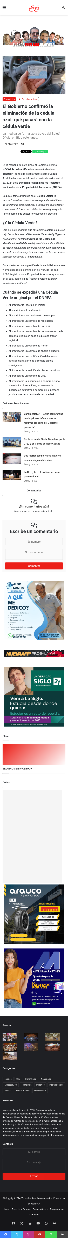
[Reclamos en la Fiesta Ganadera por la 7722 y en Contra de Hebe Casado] (12, 442)
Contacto (8, 1143)
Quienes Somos (40, 1209)
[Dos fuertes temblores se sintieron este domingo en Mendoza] (12, 458)
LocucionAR (34, 1203)
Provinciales (9, 99)
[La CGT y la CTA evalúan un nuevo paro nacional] (12, 475)
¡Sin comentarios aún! (34, 506)
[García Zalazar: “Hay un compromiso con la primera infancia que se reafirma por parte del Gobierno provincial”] (12, 417)
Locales (8, 1079)
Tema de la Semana (21, 1209)
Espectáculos (10, 1085)
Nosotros (8, 1100)
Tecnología (27, 1085)
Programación (57, 1209)
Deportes (40, 1085)
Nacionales (46, 1079)
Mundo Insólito (23, 1090)
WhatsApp (40, 152)
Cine (18, 1079)
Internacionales (56, 1085)
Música (7, 1090)
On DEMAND (40, 1090)
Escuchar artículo (28, 99)
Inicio (6, 1209)
